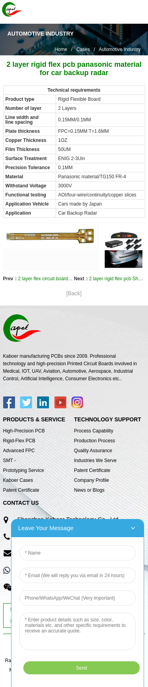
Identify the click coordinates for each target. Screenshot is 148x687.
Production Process (94, 441)
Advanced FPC (19, 450)
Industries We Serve (95, 460)
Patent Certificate (21, 490)
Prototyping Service (23, 470)
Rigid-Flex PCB (19, 441)
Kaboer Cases (18, 480)
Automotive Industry (120, 49)
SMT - (9, 460)
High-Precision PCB (24, 431)
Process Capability (93, 431)
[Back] (74, 293)
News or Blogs (89, 490)
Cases (83, 49)
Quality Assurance (93, 450)
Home (60, 49)
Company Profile (91, 480)
